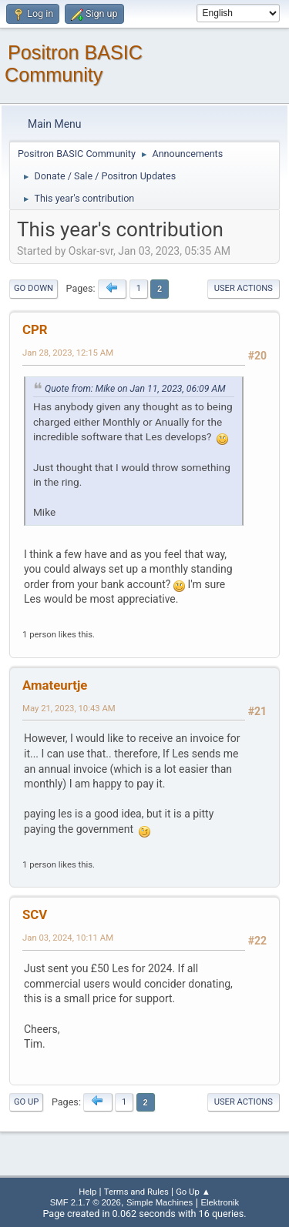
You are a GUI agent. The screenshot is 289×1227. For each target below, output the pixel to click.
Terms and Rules (136, 1191)
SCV (34, 914)
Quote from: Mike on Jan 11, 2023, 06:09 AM (135, 388)
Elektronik (219, 1202)
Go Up (26, 1102)
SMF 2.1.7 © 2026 (85, 1202)
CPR (35, 329)
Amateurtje (54, 685)
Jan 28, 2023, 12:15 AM (67, 352)
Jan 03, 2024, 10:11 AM (67, 937)
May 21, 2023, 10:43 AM (69, 708)
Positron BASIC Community (74, 63)
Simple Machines (159, 1202)
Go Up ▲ (193, 1191)
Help (87, 1191)
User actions (243, 288)
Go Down (33, 288)
